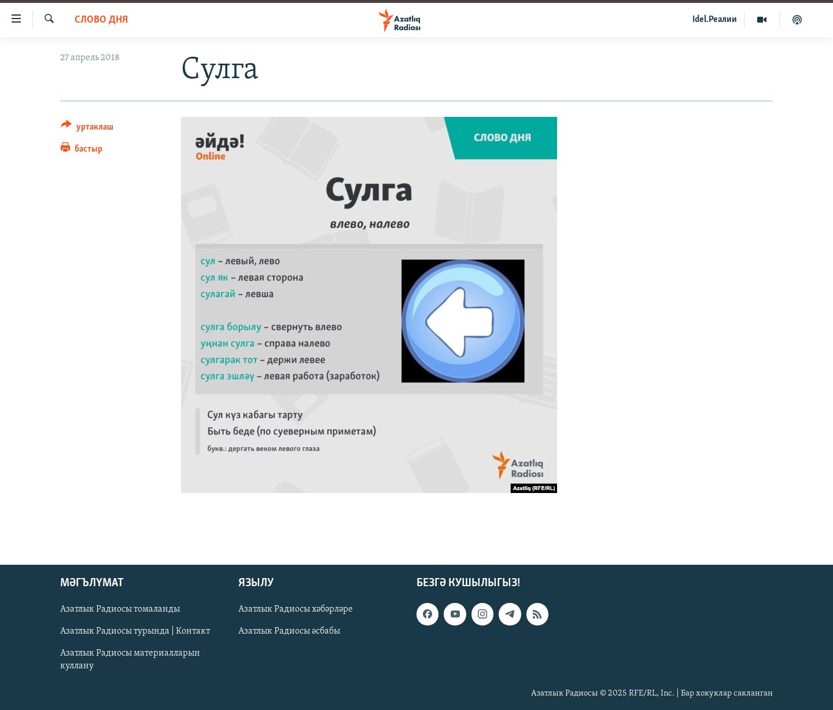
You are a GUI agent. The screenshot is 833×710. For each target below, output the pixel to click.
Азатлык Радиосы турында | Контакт (135, 631)
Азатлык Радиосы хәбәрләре (295, 609)
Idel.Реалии (714, 19)
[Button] (87, 129)
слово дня (101, 19)
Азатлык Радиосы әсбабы (289, 631)
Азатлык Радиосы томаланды (120, 609)
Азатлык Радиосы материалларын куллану (130, 660)
